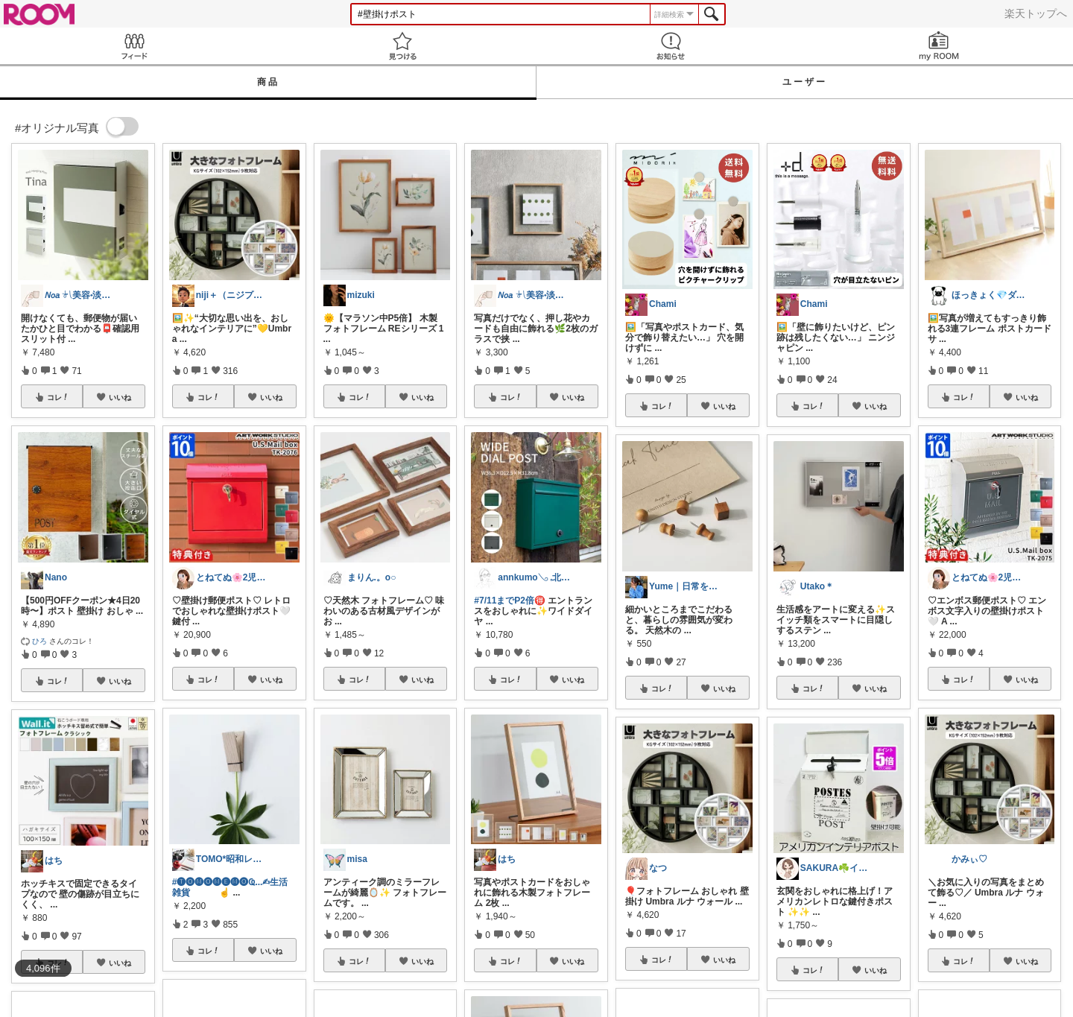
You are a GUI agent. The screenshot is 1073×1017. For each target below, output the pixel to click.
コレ (58, 397)
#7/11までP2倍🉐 (509, 600)
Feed (134, 46)
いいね (120, 397)
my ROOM (939, 46)
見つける (402, 46)
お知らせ (670, 46)
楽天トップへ (1035, 13)
